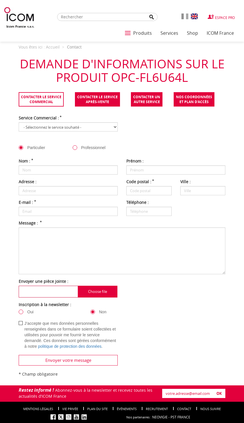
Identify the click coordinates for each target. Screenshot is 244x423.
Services (169, 33)
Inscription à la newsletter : (45, 304)
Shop (192, 33)
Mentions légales (38, 409)
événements (127, 409)
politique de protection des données (69, 346)
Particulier (36, 147)
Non (102, 312)
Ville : (185, 181)
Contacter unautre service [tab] (146, 99)
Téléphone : (137, 202)
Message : (30, 223)
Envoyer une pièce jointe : (43, 281)
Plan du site (97, 409)
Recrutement (157, 409)
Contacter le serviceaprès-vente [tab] (97, 99)
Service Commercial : (40, 118)
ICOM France (220, 33)
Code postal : (140, 181)
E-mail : (27, 202)
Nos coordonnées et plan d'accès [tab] (194, 99)
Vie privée (70, 409)
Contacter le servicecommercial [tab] (41, 99)
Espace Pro (225, 17)
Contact (184, 409)
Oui (30, 312)
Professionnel (93, 147)
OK (219, 393)
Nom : (26, 161)
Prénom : (135, 161)
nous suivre (210, 409)
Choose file (97, 291)
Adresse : (27, 181)
